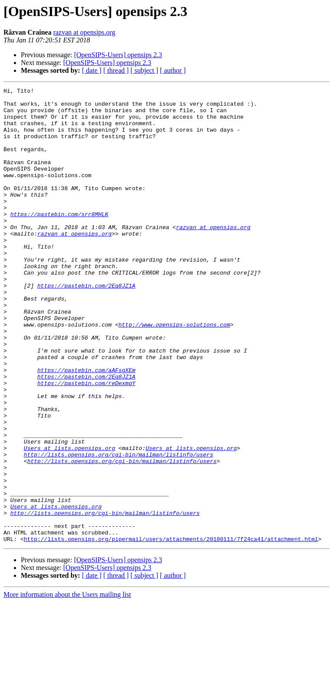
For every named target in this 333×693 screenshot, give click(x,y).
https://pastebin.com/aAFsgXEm (86, 427)
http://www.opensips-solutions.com (174, 372)
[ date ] (91, 70)
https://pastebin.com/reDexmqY (86, 443)
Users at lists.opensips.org (69, 521)
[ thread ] (116, 70)
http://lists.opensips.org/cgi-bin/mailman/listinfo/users (118, 528)
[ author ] (173, 70)
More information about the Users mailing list (67, 685)
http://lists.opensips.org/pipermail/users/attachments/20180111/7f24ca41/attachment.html (171, 630)
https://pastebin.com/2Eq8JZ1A (86, 326)
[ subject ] (144, 70)
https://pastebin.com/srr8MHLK (59, 240)
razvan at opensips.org (84, 32)
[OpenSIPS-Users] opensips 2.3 (118, 54)
